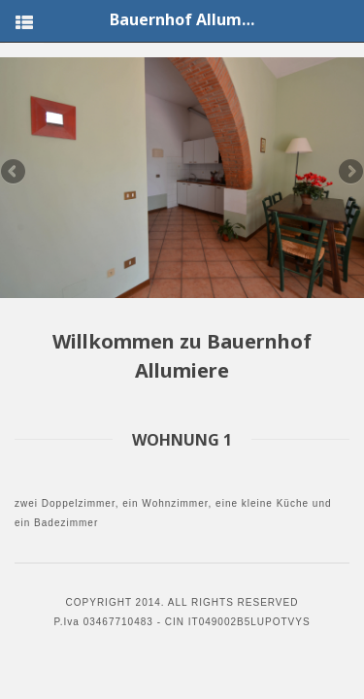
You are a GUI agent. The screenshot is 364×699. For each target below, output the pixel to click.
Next (349, 172)
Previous (14, 172)
